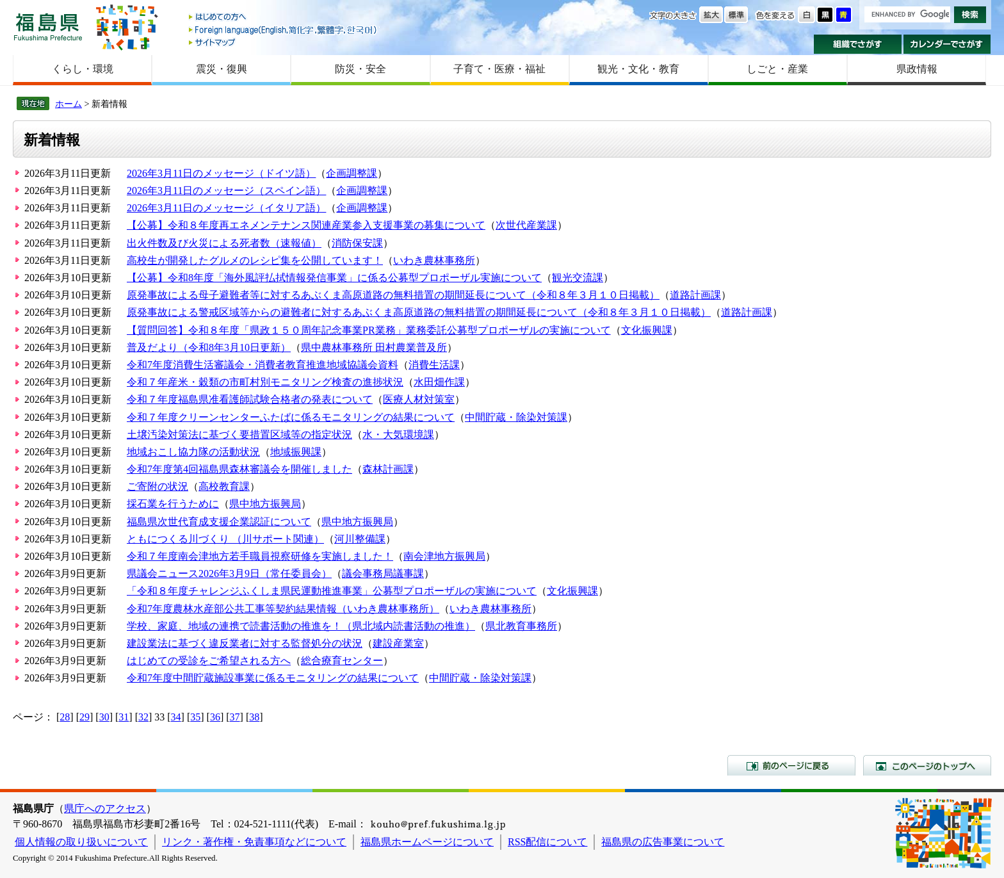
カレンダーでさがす (947, 44)
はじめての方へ (284, 18)
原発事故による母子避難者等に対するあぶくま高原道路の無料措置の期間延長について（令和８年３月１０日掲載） (393, 294)
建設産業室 (398, 643)
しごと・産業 (777, 68)
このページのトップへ (927, 765)
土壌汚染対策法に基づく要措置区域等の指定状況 (239, 434)
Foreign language (284, 30)
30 (104, 716)
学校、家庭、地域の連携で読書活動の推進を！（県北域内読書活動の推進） (301, 626)
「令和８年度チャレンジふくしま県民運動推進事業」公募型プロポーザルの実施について (332, 590)
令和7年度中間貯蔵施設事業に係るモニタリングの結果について (273, 677)
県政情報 (916, 68)
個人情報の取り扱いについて (81, 841)
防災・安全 (360, 68)
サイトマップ (284, 42)
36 (215, 716)
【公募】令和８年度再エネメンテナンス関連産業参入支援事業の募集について (306, 225)
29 (84, 716)
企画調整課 (351, 173)
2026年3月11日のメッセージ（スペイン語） (226, 190)
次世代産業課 (526, 225)
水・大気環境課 (398, 434)
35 (195, 716)
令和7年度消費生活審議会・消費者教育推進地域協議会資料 (262, 364)
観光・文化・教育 (638, 68)
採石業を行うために (173, 503)
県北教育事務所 (521, 626)
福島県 (48, 27)
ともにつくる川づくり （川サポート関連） (225, 538)
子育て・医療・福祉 (499, 68)
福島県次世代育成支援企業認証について (219, 521)
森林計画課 (388, 469)
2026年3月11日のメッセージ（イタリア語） (226, 207)
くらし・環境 (82, 68)
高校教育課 (224, 486)
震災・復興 (221, 68)
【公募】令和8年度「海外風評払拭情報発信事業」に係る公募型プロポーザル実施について (334, 277)
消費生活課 (434, 364)
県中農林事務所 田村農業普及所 (374, 347)
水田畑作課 (439, 382)
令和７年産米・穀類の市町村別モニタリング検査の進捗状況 (265, 382)
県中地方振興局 (265, 503)
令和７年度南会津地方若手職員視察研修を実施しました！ (260, 556)
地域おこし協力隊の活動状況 (193, 451)
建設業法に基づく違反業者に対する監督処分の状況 (244, 643)
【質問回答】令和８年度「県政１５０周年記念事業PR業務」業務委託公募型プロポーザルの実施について (369, 330)
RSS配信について (547, 841)
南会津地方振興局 (444, 556)
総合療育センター (342, 660)
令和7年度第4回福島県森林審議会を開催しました (239, 469)
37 (235, 716)
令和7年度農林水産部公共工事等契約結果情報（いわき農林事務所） (283, 608)
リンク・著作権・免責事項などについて (254, 841)
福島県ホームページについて (427, 841)
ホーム (68, 104)
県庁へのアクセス (105, 808)
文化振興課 (646, 330)
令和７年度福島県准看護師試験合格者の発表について (250, 399)
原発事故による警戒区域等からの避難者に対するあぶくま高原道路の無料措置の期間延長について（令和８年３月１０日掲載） (419, 312)
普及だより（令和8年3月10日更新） (209, 347)
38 (254, 716)
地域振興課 (295, 451)
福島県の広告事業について (662, 841)
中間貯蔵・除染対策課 (516, 417)
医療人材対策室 (419, 399)
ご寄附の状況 (157, 486)
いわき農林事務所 (434, 260)
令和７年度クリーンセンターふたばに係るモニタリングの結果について (291, 417)
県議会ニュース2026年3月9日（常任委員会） (229, 573)
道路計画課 (695, 294)
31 (123, 716)
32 (143, 716)
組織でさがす (858, 44)
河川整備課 (359, 538)
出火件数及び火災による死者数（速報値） (224, 243)
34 (176, 716)
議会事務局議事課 (383, 573)
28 (65, 716)
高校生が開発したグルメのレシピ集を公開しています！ (255, 260)
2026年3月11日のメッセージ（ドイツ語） (221, 173)
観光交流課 (577, 277)
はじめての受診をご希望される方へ (209, 660)
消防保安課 (357, 243)
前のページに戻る (791, 765)
